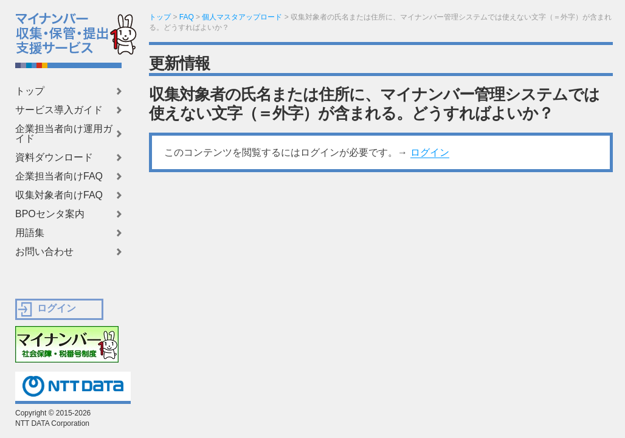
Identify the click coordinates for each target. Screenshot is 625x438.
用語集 (29, 233)
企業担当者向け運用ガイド (63, 134)
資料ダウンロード (54, 157)
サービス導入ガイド (59, 110)
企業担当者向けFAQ (59, 176)
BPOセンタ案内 (50, 214)
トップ (29, 91)
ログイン (429, 152)
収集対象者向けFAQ (59, 195)
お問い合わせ (44, 252)
